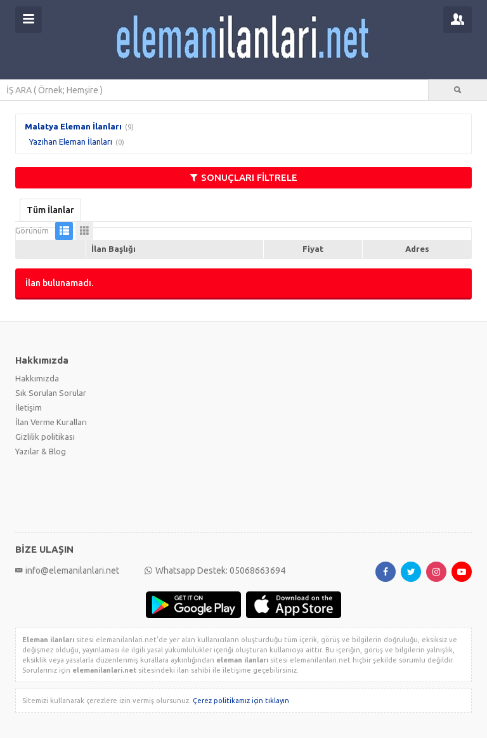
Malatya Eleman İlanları (73, 126)
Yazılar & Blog (40, 451)
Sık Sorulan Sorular (50, 392)
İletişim (28, 407)
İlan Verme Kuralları (51, 422)
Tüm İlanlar (50, 210)
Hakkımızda (37, 378)
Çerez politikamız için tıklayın (241, 700)
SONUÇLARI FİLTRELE (243, 177)
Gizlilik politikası (45, 436)
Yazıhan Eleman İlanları (70, 141)
